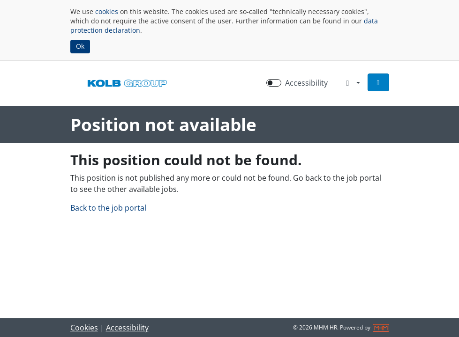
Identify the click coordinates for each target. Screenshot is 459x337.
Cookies (84, 327)
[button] (378, 82)
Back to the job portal (108, 208)
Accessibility (127, 327)
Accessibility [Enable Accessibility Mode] (306, 83)
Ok (80, 46)
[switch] (273, 83)
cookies (106, 11)
